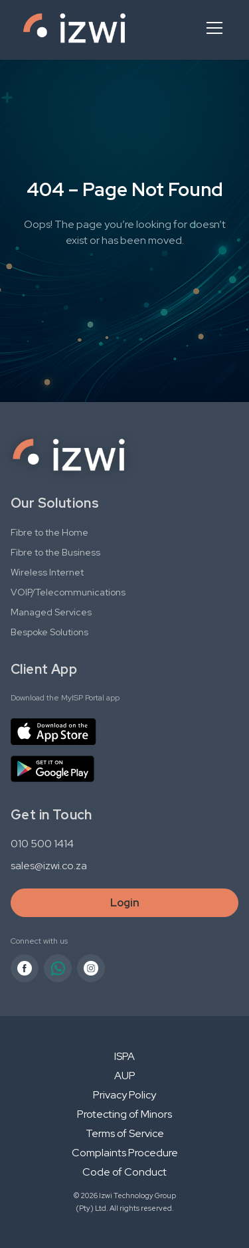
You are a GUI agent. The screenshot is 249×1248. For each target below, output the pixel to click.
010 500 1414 (42, 844)
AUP (124, 1076)
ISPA (124, 1056)
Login (124, 903)
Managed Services (51, 612)
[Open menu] (214, 28)
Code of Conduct (124, 1172)
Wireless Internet (47, 572)
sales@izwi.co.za (49, 866)
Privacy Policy (124, 1095)
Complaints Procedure (125, 1153)
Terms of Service (125, 1133)
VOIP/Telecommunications (68, 592)
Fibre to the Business (55, 552)
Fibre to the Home (49, 532)
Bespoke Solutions (49, 632)
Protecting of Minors (124, 1114)
